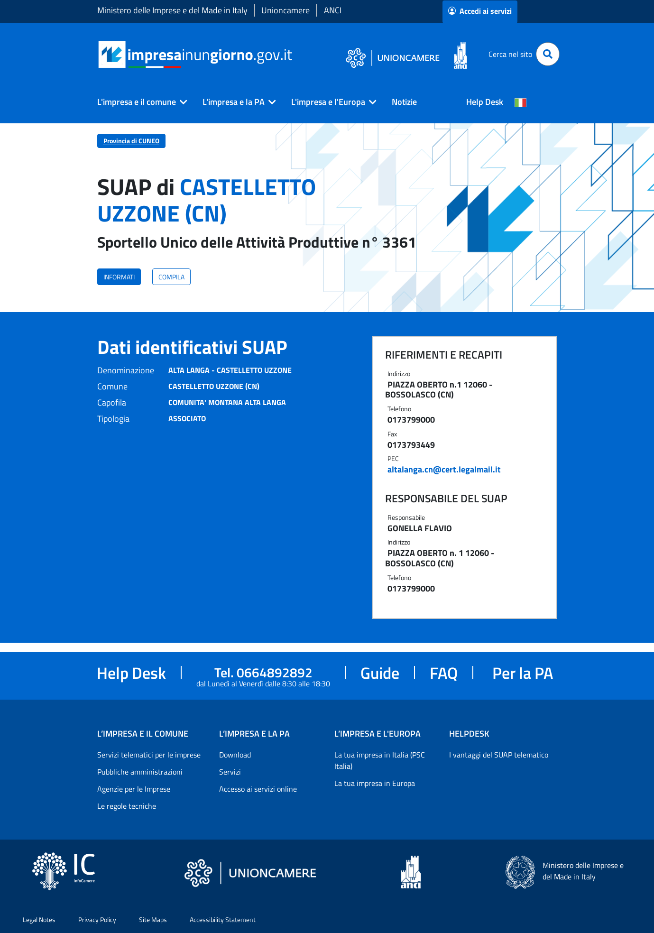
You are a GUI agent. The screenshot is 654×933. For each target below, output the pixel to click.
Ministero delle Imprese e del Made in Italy (172, 10)
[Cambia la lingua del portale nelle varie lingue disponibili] (520, 102)
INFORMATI (119, 277)
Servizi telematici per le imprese (149, 754)
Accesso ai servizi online (258, 788)
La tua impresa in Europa (374, 783)
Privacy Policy (97, 919)
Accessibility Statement (223, 919)
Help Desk (484, 101)
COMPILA (171, 277)
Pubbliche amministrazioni (140, 771)
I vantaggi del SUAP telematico (498, 754)
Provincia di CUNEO (131, 141)
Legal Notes (39, 919)
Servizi (230, 771)
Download (235, 754)
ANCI (332, 10)
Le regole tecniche (126, 806)
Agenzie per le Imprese (133, 788)
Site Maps (153, 919)
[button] (138, 102)
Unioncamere (285, 10)
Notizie (404, 101)
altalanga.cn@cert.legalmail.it (444, 469)
